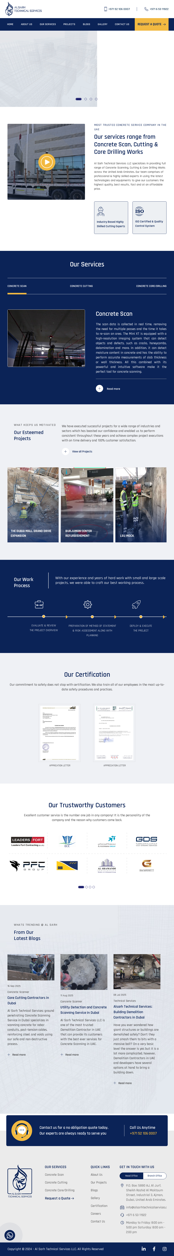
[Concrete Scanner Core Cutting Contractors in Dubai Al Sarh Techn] (30, 1018)
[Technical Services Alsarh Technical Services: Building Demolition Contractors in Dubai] (137, 1037)
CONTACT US (122, 24)
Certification (99, 1206)
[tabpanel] (87, 69)
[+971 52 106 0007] (120, 9)
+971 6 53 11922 (136, 1215)
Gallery (95, 1198)
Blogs (94, 1190)
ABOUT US (26, 24)
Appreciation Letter (114, 765)
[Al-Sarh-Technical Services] (23, 9)
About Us (96, 1175)
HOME (10, 24)
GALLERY (102, 24)
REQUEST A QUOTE (152, 24)
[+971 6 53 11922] (156, 9)
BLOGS (86, 24)
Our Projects (99, 1182)
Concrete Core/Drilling (151, 286)
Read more (108, 388)
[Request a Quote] (66, 1198)
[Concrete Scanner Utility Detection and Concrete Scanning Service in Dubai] (83, 1022)
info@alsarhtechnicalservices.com (148, 1207)
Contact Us (98, 1221)
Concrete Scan (17, 286)
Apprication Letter (59, 765)
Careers (96, 1214)
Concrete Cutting (81, 286)
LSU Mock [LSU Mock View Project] (127, 536)
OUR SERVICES (48, 24)
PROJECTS (69, 24)
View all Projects (77, 451)
